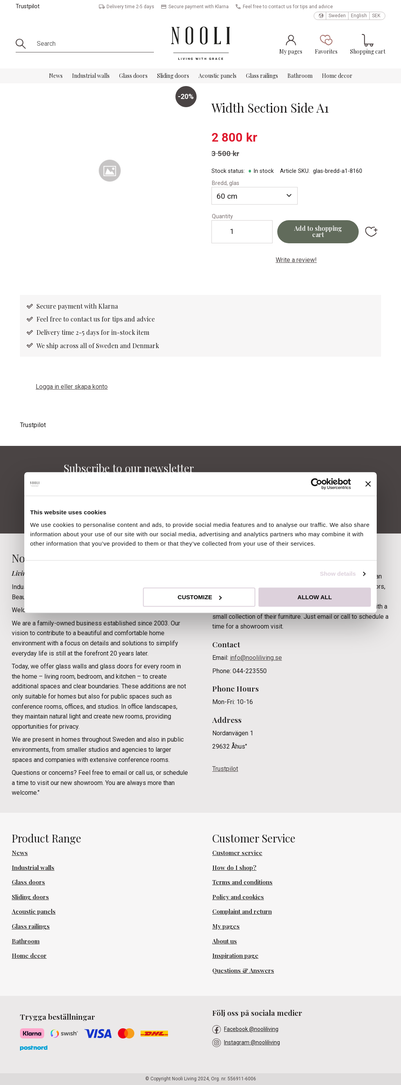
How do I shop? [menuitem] (234, 867)
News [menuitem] (56, 75)
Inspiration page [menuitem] (235, 955)
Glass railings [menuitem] (262, 75)
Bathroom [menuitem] (299, 75)
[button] (326, 44)
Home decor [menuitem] (337, 75)
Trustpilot (28, 6)
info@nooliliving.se (256, 657)
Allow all (315, 597)
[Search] (23, 44)
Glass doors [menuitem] (133, 75)
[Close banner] (368, 484)
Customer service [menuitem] (237, 853)
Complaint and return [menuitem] (242, 911)
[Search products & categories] (92, 44)
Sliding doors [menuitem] (173, 75)
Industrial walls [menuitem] (91, 75)
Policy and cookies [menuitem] (238, 897)
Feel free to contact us (68, 319)
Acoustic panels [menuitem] (218, 75)
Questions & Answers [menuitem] (243, 970)
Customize (200, 597)
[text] (296, 138)
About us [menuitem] (224, 941)
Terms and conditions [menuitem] (242, 882)
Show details (338, 573)
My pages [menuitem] (226, 926)
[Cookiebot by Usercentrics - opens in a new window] (316, 484)
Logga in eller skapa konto (72, 386)
